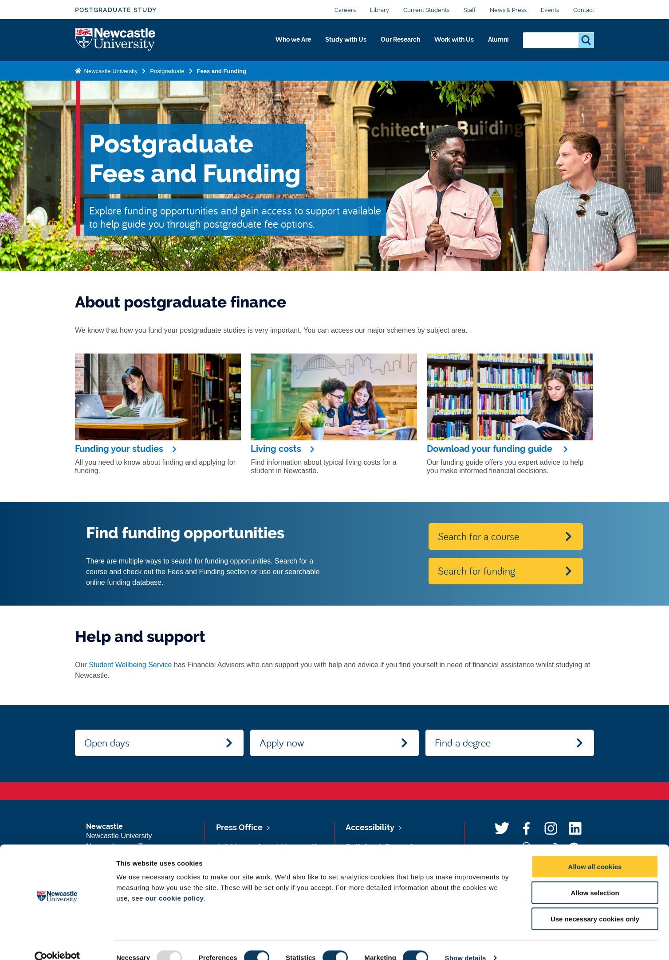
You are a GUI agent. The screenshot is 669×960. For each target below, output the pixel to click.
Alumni (496, 43)
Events (550, 10)
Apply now (282, 742)
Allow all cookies (595, 851)
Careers (345, 10)
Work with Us (447, 43)
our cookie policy (175, 882)
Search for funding (476, 570)
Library (379, 10)
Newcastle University (110, 72)
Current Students (426, 10)
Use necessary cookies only (595, 903)
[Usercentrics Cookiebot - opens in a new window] (57, 942)
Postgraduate (167, 72)
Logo (115, 41)
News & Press (508, 10)
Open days (107, 742)
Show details (465, 942)
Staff (470, 10)
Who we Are (265, 43)
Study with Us (325, 43)
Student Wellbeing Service (130, 665)
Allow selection (595, 877)
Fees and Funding (221, 72)
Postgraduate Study (116, 10)
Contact (583, 10)
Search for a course (478, 536)
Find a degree (463, 742)
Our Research (386, 43)
